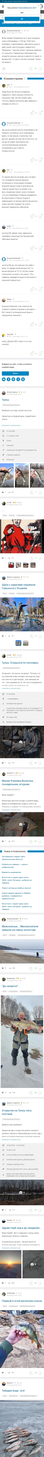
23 (5, 1092)
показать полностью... (12, 425)
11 (5, 1210)
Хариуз (9, 1220)
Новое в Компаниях (15, 851)
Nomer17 (10, 1383)
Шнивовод (11, 978)
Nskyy (9, 299)
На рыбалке (13, 991)
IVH (8, 85)
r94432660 (11, 1293)
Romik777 (10, 773)
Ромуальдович (13, 919)
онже (9, 226)
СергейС (10, 334)
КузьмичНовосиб (13, 31)
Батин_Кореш (12, 392)
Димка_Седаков (13, 577)
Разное (11, 515)
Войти (15, 373)
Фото (4, 515)
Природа (12, 935)
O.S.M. (9, 502)
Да (22, 19)
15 (5, 968)
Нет (22, 13)
